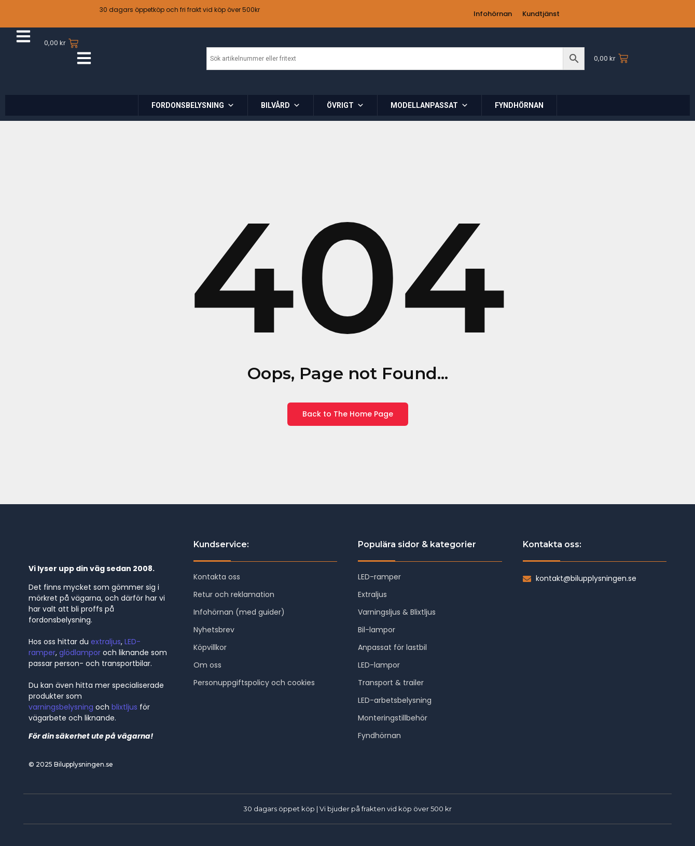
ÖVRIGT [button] (345, 105)
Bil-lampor (376, 630)
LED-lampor (379, 665)
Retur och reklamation (233, 594)
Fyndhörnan (379, 735)
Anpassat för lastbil (392, 647)
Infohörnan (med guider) (239, 612)
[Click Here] (23, 38)
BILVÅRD (280, 105)
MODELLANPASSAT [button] (429, 105)
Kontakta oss (216, 577)
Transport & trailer (391, 682)
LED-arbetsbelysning (395, 700)
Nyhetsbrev (213, 630)
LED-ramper (379, 577)
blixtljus (124, 707)
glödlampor (80, 652)
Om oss (207, 665)
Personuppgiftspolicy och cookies (254, 682)
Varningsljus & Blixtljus (397, 612)
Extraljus (372, 594)
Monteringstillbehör (392, 718)
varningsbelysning (61, 707)
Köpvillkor (210, 647)
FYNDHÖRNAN (519, 105)
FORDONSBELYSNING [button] (192, 105)
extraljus (106, 641)
